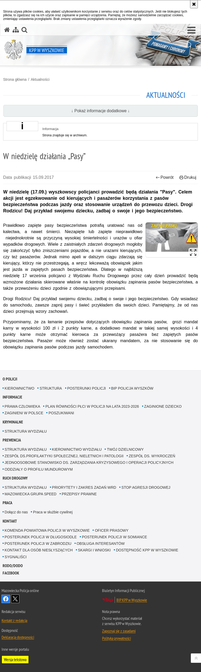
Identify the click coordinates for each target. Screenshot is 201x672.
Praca (7, 503)
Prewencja (12, 440)
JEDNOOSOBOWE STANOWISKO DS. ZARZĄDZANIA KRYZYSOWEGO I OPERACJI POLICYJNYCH (89, 462)
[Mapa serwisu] (16, 29)
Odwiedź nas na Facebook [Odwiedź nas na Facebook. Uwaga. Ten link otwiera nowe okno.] (6, 599)
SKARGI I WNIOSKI (94, 550)
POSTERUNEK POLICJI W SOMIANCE (114, 537)
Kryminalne (13, 422)
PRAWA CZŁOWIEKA (22, 406)
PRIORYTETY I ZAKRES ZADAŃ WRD (84, 487)
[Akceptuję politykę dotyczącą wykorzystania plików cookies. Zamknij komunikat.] (194, 4)
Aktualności (40, 79)
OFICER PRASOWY (111, 530)
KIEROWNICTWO (20, 388)
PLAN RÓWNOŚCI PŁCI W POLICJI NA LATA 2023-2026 (92, 406)
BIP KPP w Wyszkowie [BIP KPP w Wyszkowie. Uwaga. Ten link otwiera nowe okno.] (131, 600)
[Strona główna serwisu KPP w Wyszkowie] (7, 29)
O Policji (10, 379)
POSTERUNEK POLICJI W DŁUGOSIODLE (41, 537)
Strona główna (15, 79)
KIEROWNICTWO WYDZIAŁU (77, 449)
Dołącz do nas (16, 512)
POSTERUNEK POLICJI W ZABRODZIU (38, 543)
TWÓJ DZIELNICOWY (125, 449)
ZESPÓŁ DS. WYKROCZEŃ (152, 456)
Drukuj (187, 177)
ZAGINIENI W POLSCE (24, 413)
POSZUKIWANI (61, 413)
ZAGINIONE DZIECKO (163, 406)
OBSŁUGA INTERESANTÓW (101, 543)
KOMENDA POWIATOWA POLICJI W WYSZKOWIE (47, 530)
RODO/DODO (13, 565)
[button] (191, 30)
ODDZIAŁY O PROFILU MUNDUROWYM (39, 469)
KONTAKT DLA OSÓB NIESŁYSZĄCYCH (39, 550)
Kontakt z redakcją (14, 620)
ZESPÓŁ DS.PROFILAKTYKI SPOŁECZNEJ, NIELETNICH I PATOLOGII (64, 456)
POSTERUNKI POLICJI (86, 388)
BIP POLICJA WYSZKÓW (132, 388)
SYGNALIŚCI (16, 557)
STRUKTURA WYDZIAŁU (26, 431)
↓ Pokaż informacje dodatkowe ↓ (100, 111)
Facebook (11, 573)
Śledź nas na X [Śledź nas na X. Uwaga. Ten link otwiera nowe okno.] (15, 599)
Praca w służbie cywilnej (52, 512)
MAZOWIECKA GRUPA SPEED (31, 494)
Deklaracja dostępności (18, 637)
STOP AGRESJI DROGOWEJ (145, 487)
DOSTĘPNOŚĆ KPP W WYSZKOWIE (147, 550)
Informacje (12, 397)
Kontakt (10, 521)
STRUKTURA (51, 388)
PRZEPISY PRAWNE (79, 494)
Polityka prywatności (116, 638)
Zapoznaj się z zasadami (119, 630)
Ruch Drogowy (15, 478)
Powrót (165, 177)
